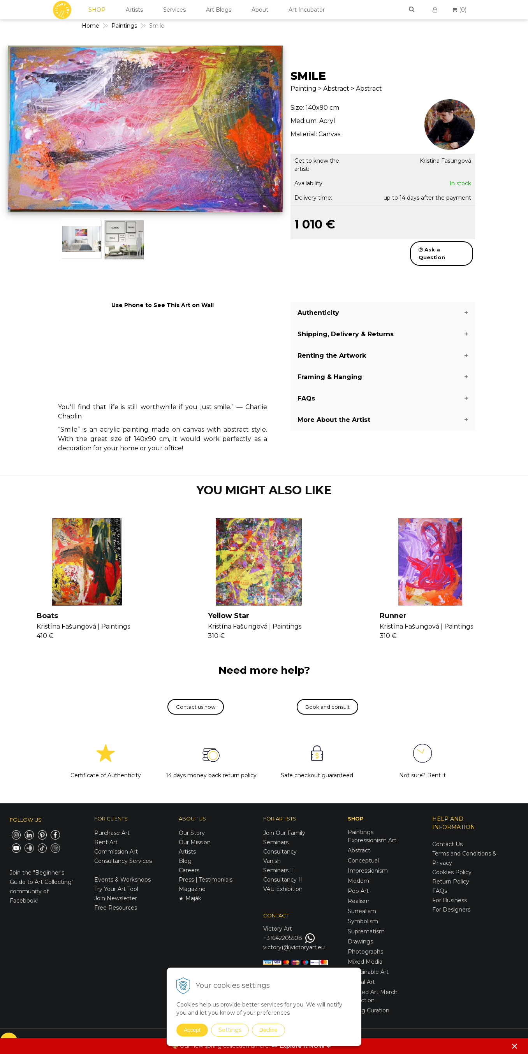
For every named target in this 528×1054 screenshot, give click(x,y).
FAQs (439, 890)
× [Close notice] (514, 1046)
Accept (192, 1030)
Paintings (360, 832)
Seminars (276, 842)
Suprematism (366, 931)
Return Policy (450, 881)
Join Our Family (284, 832)
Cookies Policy (452, 872)
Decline (268, 1030)
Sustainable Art (368, 971)
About (260, 9)
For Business (450, 900)
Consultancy (280, 851)
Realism (359, 901)
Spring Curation (368, 1010)
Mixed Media (365, 961)
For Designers (451, 909)
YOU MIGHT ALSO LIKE (264, 490)
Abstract (359, 850)
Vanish (272, 860)
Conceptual (363, 860)
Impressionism (368, 870)
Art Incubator (307, 9)
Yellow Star (228, 615)
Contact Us (447, 844)
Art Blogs (218, 9)
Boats (47, 615)
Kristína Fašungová (445, 160)
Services (174, 9)
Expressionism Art (372, 840)
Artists (134, 9)
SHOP (97, 9)
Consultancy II (282, 879)
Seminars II (278, 870)
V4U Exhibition (283, 888)
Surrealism (362, 911)
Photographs (365, 951)
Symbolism (363, 921)
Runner (393, 615)
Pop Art (358, 890)
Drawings (360, 941)
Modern (358, 880)
